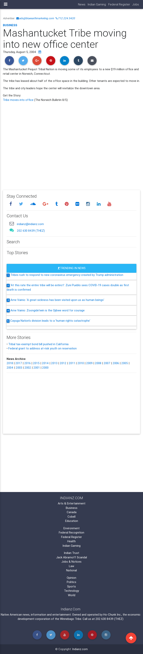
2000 (45, 367)
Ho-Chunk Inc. (112, 614)
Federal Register (119, 4)
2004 (10, 367)
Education (71, 521)
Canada (71, 512)
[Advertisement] (71, 143)
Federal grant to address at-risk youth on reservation (42, 348)
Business (10, 25)
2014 (45, 363)
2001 (36, 367)
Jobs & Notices (71, 561)
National (71, 570)
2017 (18, 363)
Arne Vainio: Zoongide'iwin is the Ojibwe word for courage (47, 310)
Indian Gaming (97, 4)
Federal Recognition (71, 532)
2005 (124, 363)
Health (71, 541)
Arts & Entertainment (71, 503)
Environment (71, 528)
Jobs (135, 4)
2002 (27, 367)
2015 (36, 363)
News (81, 4)
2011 (72, 363)
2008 (98, 363)
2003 (19, 367)
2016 (27, 363)
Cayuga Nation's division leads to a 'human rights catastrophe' (50, 320)
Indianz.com (80, 649)
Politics (71, 582)
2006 (116, 363)
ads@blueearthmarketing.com (35, 18)
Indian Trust (71, 553)
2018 (10, 363)
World (71, 595)
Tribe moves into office (18, 100)
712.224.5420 (65, 18)
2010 (80, 363)
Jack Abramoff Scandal (71, 557)
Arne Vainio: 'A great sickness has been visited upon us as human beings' (57, 300)
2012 (63, 363)
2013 (54, 363)
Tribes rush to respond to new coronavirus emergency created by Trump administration (66, 275)
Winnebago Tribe (70, 619)
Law (71, 566)
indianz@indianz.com (30, 224)
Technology (71, 590)
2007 (107, 363)
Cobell (71, 516)
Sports (71, 586)
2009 (89, 363)
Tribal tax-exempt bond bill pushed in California (38, 344)
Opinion (71, 578)
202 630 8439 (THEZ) (31, 230)
